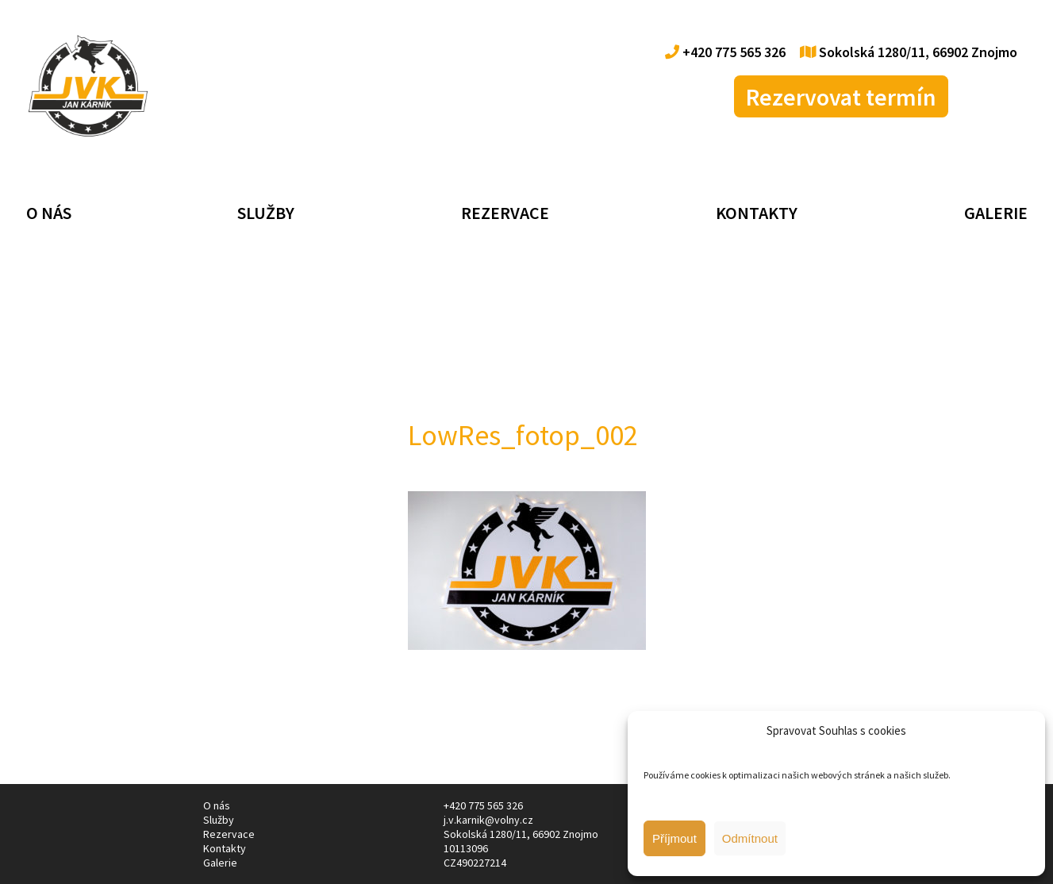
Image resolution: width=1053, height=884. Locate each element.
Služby (265, 213)
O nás (48, 213)
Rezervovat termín (841, 97)
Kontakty (756, 213)
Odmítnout (750, 838)
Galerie (996, 213)
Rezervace (505, 213)
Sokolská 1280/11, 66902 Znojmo (908, 52)
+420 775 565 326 (725, 52)
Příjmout (674, 838)
